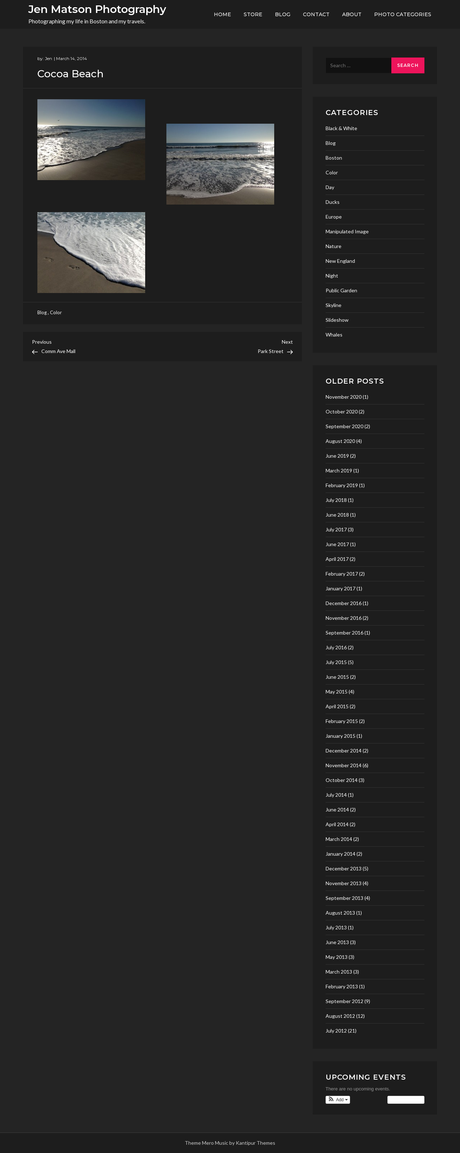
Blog (282, 14)
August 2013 (340, 913)
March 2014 (339, 839)
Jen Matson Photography (97, 9)
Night (332, 276)
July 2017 (336, 529)
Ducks (333, 202)
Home (222, 14)
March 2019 (339, 470)
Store (253, 14)
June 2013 (337, 942)
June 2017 (337, 544)
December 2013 (344, 868)
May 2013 (337, 957)
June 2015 (337, 677)
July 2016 (336, 647)
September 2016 (344, 633)
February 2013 (342, 986)
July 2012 (336, 1031)
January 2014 (340, 854)
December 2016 (344, 603)
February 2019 (342, 485)
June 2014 (337, 809)
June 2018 (337, 515)
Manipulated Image (347, 231)
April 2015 (337, 706)
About (352, 14)
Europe (334, 217)
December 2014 (344, 750)
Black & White (341, 128)
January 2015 (340, 736)
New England (340, 261)
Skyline (333, 305)
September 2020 (344, 426)
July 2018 (336, 500)
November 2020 (344, 397)
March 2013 (339, 972)
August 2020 (340, 441)
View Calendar (406, 1099)
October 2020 (342, 411)
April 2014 (337, 824)
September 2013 (344, 898)
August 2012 (340, 1016)
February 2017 (342, 574)
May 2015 (337, 691)
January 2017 (340, 588)
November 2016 (344, 618)
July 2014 (336, 795)
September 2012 (344, 1001)
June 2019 (337, 456)
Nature (333, 246)
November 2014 (344, 765)
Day (330, 187)
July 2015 (336, 662)
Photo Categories (402, 14)
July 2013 (336, 927)
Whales (334, 334)
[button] (338, 1099)
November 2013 (344, 883)
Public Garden (341, 290)
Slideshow (337, 320)
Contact (316, 14)
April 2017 (337, 559)
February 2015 (342, 721)
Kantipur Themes (255, 1143)
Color (56, 312)
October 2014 (342, 780)
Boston (334, 158)
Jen (48, 58)
